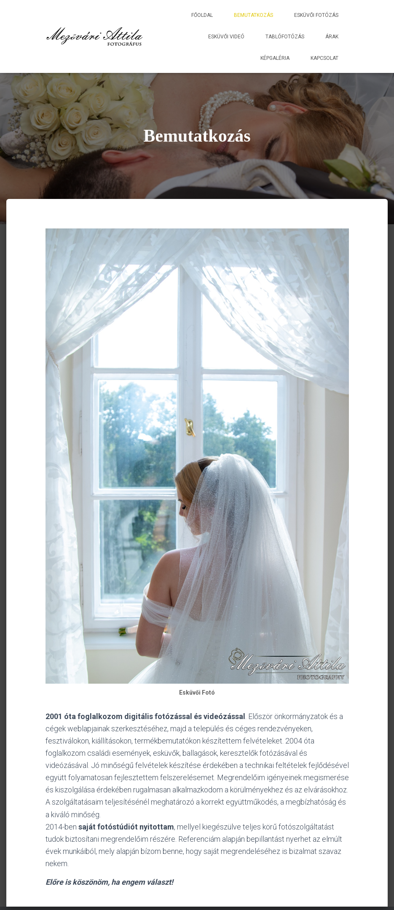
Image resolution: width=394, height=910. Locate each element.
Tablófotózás (284, 37)
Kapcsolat (324, 58)
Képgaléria (274, 58)
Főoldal (202, 15)
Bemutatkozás (253, 15)
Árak (331, 37)
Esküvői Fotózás (316, 15)
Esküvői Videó (226, 37)
